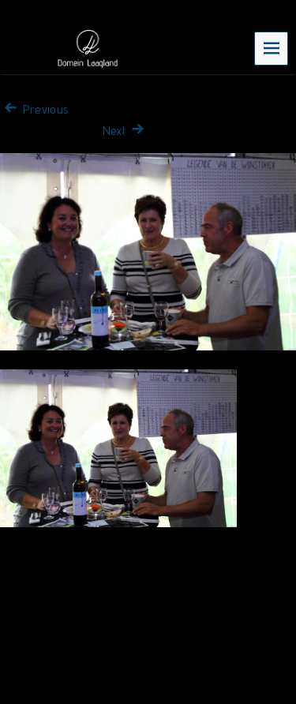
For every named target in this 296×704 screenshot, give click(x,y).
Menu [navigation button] (272, 48)
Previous (34, 109)
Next (125, 130)
